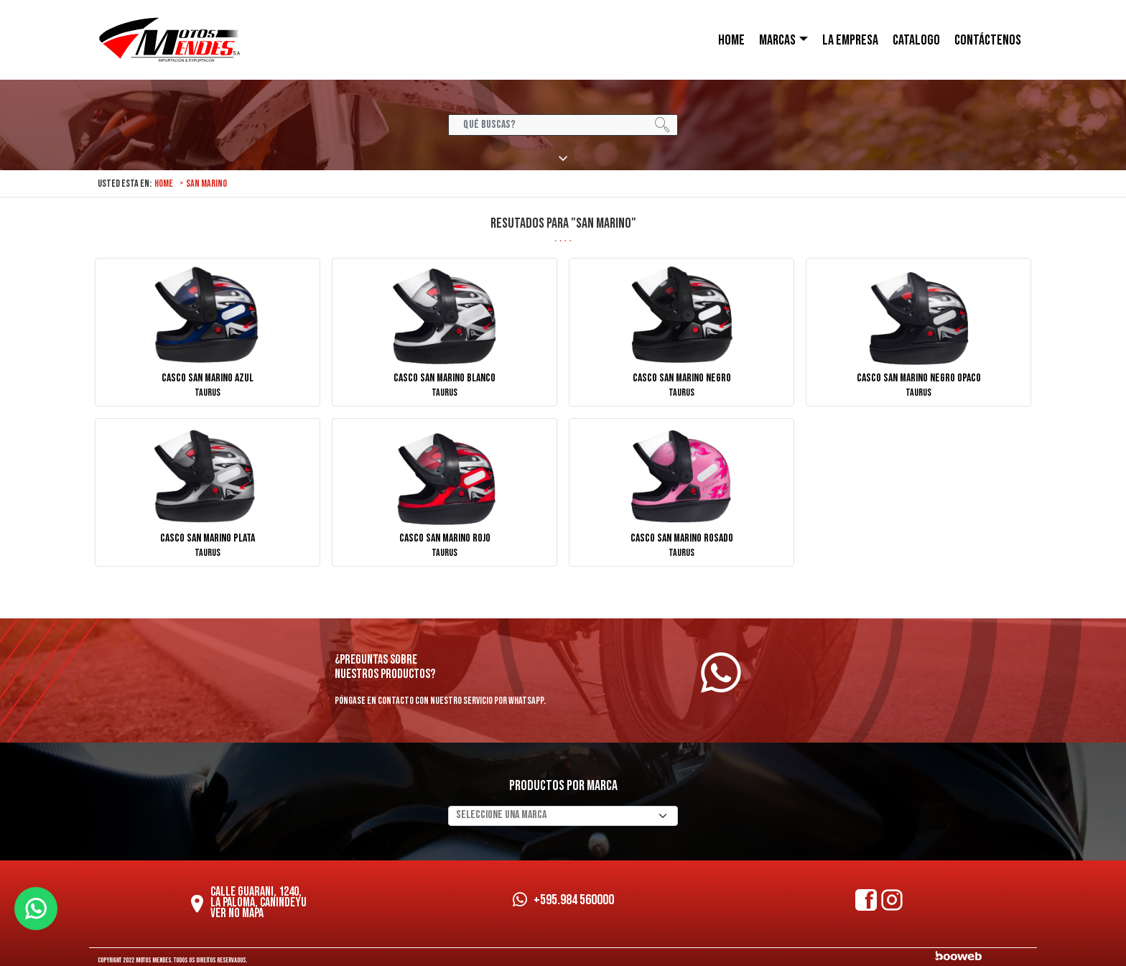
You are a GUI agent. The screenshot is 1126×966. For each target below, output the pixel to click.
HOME (731, 40)
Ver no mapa (237, 913)
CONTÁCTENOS (987, 40)
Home (163, 183)
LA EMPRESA (850, 40)
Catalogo (916, 40)
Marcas (777, 40)
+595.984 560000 (563, 900)
